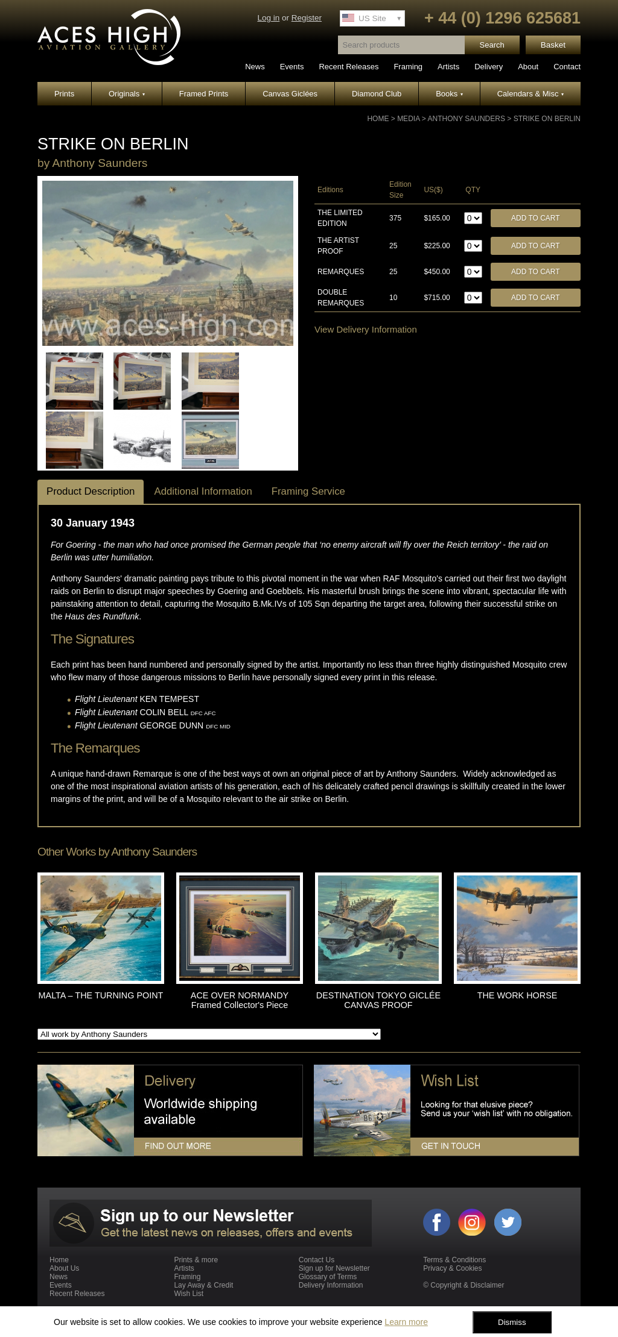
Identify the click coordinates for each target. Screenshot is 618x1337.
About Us (64, 1268)
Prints (64, 93)
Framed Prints (204, 93)
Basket (553, 44)
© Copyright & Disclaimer (463, 1285)
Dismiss (512, 1322)
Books (449, 93)
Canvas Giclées (290, 93)
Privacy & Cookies (452, 1268)
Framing (407, 66)
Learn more (406, 1322)
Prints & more (196, 1260)
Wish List (188, 1293)
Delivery (488, 66)
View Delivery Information (365, 329)
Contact (567, 66)
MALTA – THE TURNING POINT (101, 995)
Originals (127, 93)
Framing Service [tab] (308, 491)
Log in (268, 17)
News (255, 66)
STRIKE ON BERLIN (547, 118)
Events (292, 66)
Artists (448, 66)
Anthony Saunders (466, 118)
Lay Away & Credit (203, 1285)
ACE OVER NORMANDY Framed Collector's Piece (239, 1000)
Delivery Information (331, 1285)
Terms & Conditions (454, 1260)
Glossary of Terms (328, 1277)
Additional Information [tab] (203, 491)
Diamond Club (376, 93)
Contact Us (316, 1260)
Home (378, 118)
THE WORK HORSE (517, 995)
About (528, 66)
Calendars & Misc (530, 93)
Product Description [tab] (90, 491)
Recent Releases (348, 66)
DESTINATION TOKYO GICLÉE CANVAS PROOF (378, 1000)
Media (408, 118)
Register (306, 17)
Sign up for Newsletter (334, 1268)
